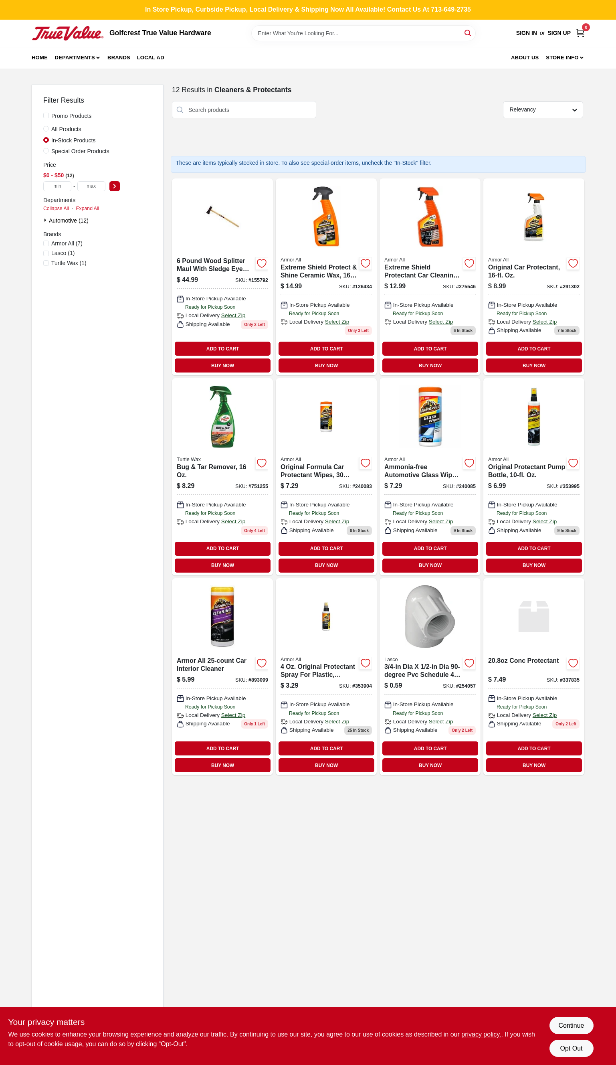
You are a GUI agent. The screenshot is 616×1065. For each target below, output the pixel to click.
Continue (571, 1025)
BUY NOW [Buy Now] (222, 365)
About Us (525, 58)
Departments (75, 58)
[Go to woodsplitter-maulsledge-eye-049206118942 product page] (222, 276)
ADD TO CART (222, 349)
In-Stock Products (73, 140)
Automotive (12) (69, 220)
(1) (63, 253)
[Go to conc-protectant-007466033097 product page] (533, 676)
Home (40, 58)
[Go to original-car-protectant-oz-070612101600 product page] (533, 276)
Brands (118, 58)
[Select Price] (114, 186)
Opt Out (571, 1048)
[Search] (468, 32)
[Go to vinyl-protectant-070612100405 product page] (326, 676)
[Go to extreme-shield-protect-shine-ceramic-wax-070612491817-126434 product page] (326, 276)
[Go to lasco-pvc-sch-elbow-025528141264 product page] (430, 676)
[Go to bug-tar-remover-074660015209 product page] (222, 476)
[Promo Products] (46, 115)
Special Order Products (80, 151)
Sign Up (559, 33)
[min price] (57, 186)
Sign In (526, 33)
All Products (66, 129)
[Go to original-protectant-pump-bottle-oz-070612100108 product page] (533, 476)
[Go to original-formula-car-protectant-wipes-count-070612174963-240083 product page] (326, 476)
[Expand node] (46, 220)
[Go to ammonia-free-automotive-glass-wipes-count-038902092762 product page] (430, 476)
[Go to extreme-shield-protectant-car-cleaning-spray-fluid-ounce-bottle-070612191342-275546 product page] (430, 276)
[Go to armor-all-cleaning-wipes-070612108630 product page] (222, 676)
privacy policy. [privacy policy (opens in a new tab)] (481, 1034)
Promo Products (71, 116)
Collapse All (56, 208)
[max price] (91, 186)
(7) (67, 243)
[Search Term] (363, 33)
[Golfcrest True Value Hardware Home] (68, 33)
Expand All (87, 208)
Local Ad (150, 58)
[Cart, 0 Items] (580, 33)
